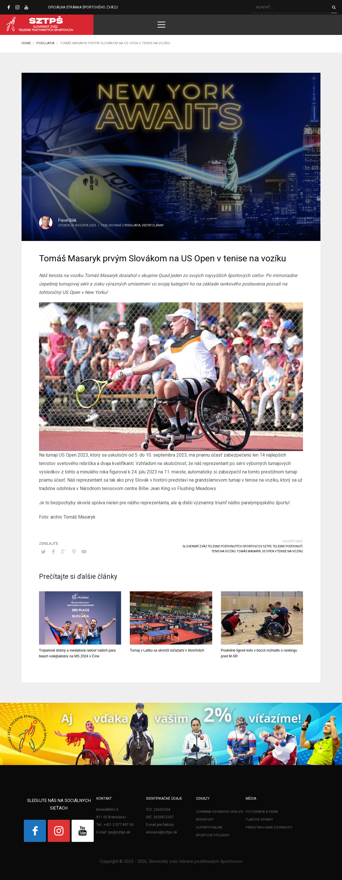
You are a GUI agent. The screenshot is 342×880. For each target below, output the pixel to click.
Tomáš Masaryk (249, 551)
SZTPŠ (267, 546)
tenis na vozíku (224, 551)
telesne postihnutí (287, 546)
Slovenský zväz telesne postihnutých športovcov (222, 546)
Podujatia (133, 225)
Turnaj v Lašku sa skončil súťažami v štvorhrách (167, 650)
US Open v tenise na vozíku (282, 551)
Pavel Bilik (67, 220)
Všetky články (153, 225)
